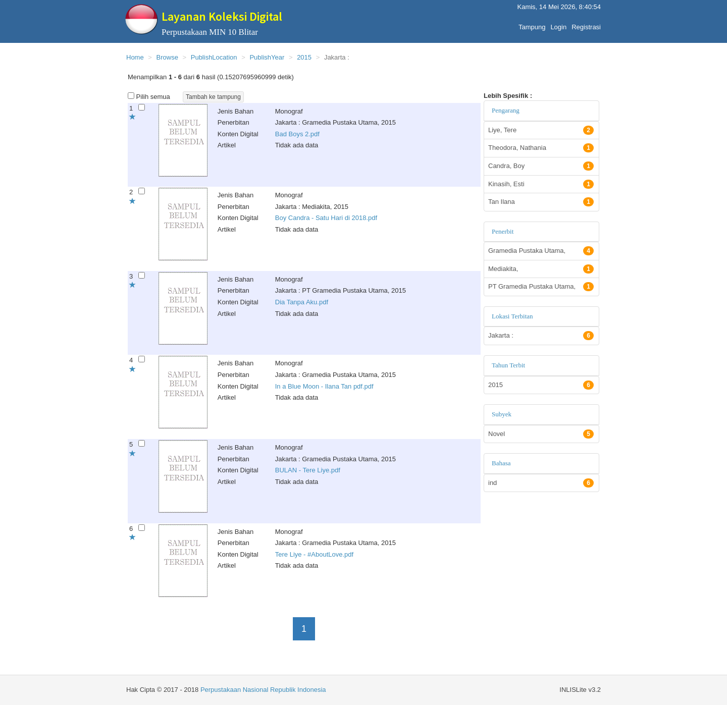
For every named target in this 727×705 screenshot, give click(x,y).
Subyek (501, 414)
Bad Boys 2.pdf (297, 134)
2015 (304, 57)
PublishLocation (214, 57)
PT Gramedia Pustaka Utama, (541, 286)
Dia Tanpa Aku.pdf (301, 302)
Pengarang (506, 110)
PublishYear (266, 57)
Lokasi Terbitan (512, 316)
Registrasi (586, 24)
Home (135, 57)
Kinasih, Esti (541, 184)
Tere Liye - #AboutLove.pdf (314, 554)
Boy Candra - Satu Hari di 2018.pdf (326, 218)
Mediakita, (541, 269)
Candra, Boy (541, 166)
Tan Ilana (541, 201)
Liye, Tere (541, 130)
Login (558, 24)
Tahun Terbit (508, 365)
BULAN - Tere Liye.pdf (307, 470)
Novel (541, 434)
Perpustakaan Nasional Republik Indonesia (263, 689)
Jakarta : (541, 335)
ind (541, 482)
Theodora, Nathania (541, 147)
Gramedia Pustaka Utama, (541, 250)
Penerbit (502, 231)
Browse (167, 57)
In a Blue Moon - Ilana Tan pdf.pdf (324, 386)
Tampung (531, 24)
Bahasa (501, 463)
